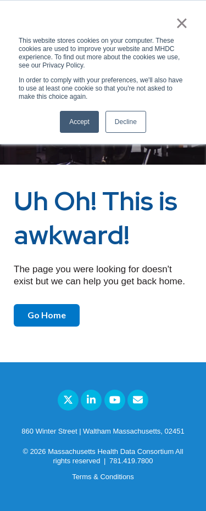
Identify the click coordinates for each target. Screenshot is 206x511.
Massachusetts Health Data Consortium (111, 451)
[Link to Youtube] (114, 400)
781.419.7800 (131, 461)
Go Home (46, 315)
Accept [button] (79, 122)
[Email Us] (137, 400)
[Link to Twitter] (68, 400)
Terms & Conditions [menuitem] (103, 477)
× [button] (181, 23)
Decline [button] (126, 122)
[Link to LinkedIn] (91, 400)
